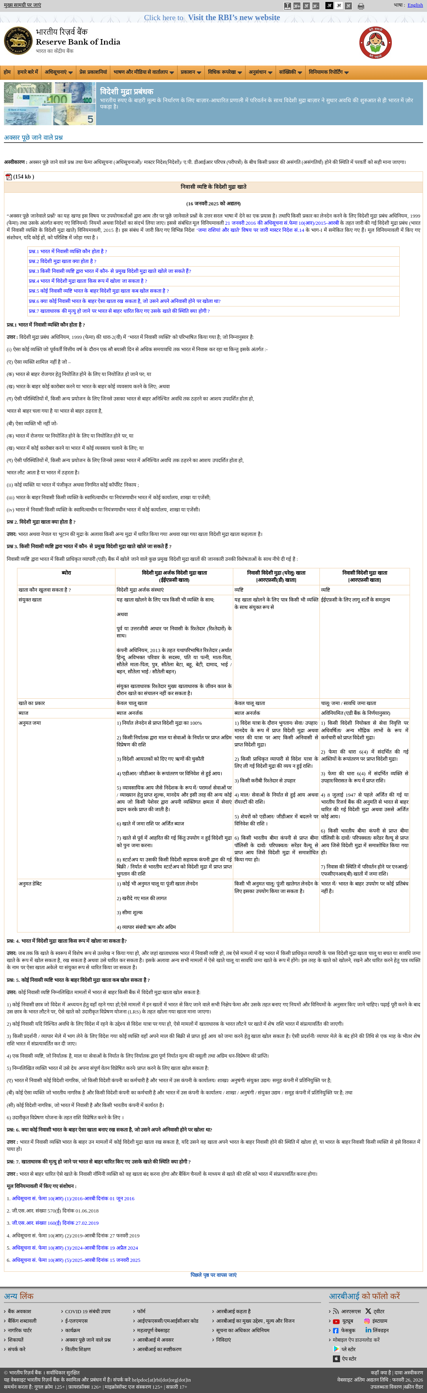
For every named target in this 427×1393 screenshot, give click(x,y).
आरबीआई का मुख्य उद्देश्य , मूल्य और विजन (255, 1321)
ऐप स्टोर (349, 1359)
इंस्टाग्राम (379, 1321)
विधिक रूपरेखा (225, 72)
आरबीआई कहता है (233, 1311)
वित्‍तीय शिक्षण (78, 1349)
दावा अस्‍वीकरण (409, 1373)
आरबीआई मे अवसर (155, 1340)
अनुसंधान (260, 72)
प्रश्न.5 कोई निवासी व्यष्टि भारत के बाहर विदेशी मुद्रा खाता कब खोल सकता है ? (99, 291)
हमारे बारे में (27, 72)
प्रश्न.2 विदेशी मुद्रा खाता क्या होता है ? (62, 261)
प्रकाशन (191, 72)
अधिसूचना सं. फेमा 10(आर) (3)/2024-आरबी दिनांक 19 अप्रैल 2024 (75, 1248)
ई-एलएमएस (76, 1321)
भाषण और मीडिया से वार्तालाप (143, 72)
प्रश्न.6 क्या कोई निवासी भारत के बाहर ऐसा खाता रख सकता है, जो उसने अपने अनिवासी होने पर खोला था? (125, 301)
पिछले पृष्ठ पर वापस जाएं (213, 1275)
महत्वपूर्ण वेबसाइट (153, 1330)
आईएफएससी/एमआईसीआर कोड (167, 1321)
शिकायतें (15, 1340)
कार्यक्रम (72, 1330)
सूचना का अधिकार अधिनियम (243, 1330)
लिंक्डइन (381, 1330)
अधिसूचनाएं (59, 72)
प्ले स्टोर (348, 1349)
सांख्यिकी (290, 72)
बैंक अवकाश (19, 1311)
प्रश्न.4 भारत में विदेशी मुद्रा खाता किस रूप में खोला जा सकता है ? (88, 281)
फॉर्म (141, 1311)
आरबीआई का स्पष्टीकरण (159, 1349)
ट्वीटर (379, 1311)
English (415, 5)
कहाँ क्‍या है (381, 1373)
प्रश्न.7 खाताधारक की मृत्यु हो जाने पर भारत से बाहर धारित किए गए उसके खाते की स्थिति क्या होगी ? (119, 311)
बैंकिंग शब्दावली (22, 1321)
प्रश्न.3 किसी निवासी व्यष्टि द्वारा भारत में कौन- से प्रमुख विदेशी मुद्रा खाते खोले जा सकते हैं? (110, 271)
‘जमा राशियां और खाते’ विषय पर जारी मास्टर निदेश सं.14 (250, 230)
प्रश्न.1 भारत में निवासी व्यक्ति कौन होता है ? (68, 251)
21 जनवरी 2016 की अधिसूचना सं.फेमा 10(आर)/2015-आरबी (282, 223)
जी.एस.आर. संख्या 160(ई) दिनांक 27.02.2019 (55, 1223)
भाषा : (399, 5)
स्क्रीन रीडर (413, 1387)
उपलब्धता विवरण (386, 1387)
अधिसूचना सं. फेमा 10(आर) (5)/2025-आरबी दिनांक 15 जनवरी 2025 (76, 1260)
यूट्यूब (347, 1321)
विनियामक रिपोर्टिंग (329, 72)
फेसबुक (348, 1330)
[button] (213, 17)
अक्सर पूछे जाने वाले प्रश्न (88, 1340)
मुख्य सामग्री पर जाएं (22, 5)
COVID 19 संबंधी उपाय (87, 1311)
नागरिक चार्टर (20, 1330)
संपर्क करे (16, 1349)
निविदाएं (223, 1340)
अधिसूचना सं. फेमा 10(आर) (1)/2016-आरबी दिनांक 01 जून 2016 (73, 1198)
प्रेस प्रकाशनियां (92, 72)
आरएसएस (351, 1311)
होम (7, 72)
